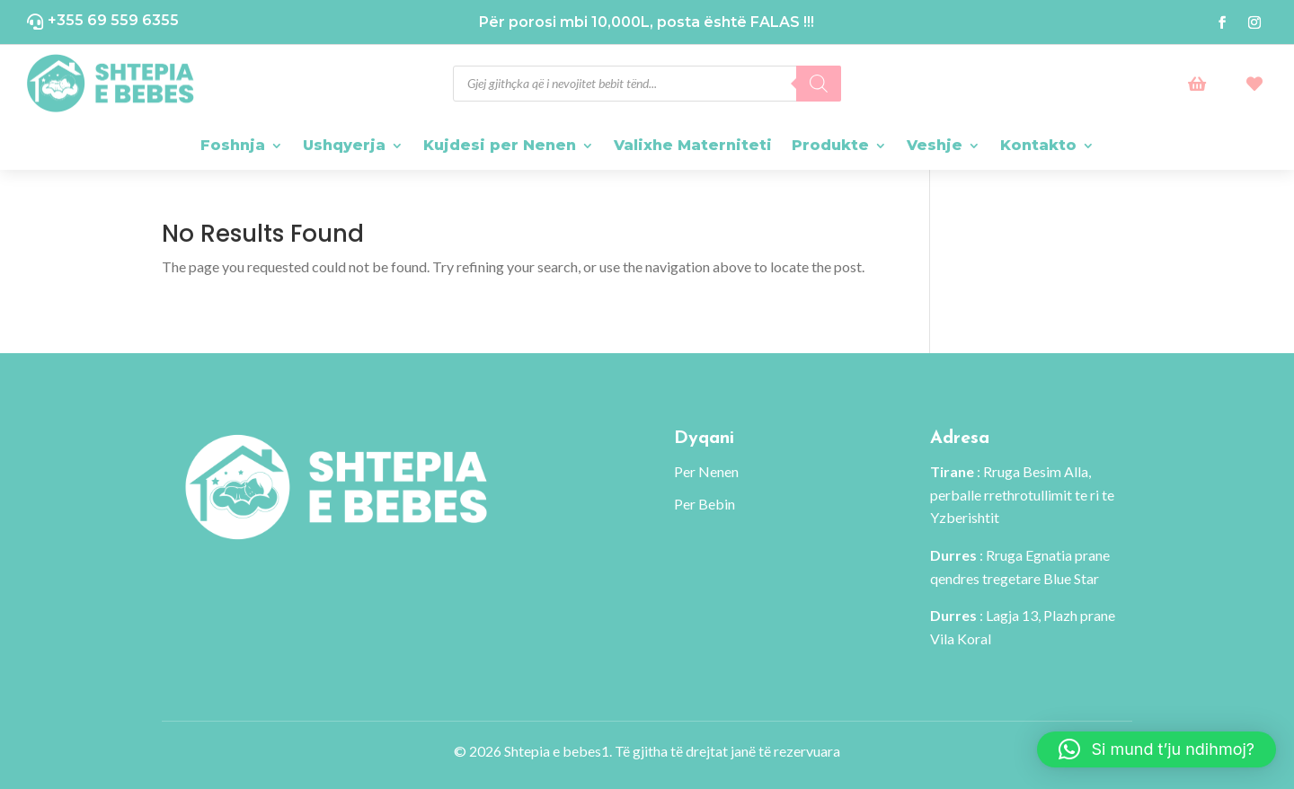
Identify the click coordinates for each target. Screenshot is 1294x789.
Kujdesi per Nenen (499, 145)
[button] (1156, 749)
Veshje (934, 145)
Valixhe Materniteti (693, 145)
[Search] (818, 84)
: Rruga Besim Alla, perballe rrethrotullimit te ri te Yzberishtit (1022, 494)
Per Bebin (704, 503)
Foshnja (232, 145)
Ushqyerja (344, 145)
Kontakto (1038, 145)
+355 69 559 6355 (113, 20)
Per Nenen (706, 471)
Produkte (830, 145)
